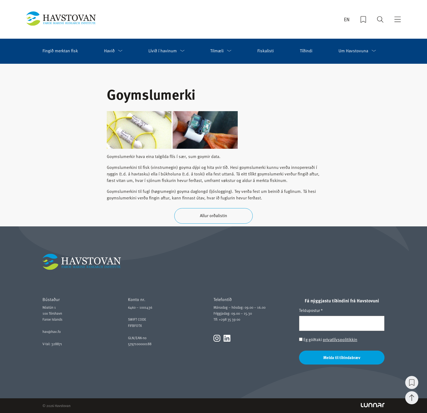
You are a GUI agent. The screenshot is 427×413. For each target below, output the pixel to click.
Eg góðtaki (328, 339)
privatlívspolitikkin (340, 339)
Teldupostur (311, 310)
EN (347, 19)
